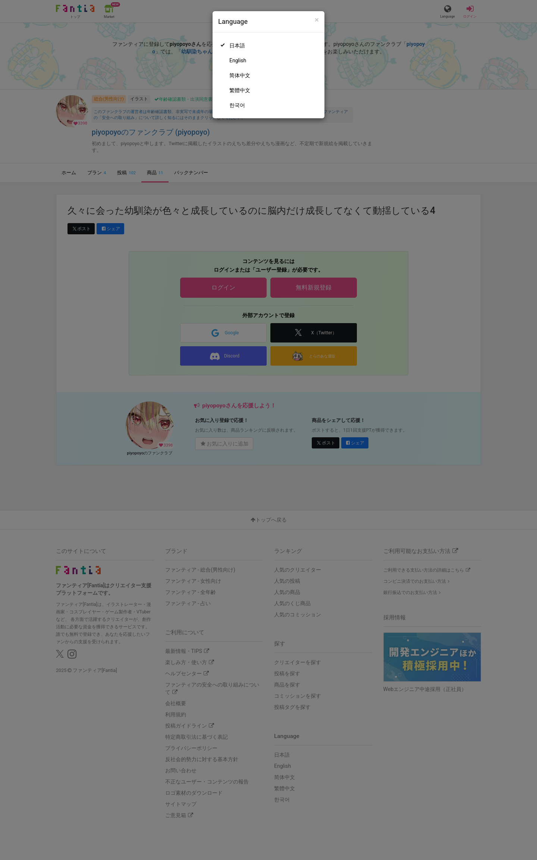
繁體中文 (239, 90)
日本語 (237, 46)
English (237, 60)
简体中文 (239, 75)
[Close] (317, 20)
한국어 (237, 105)
